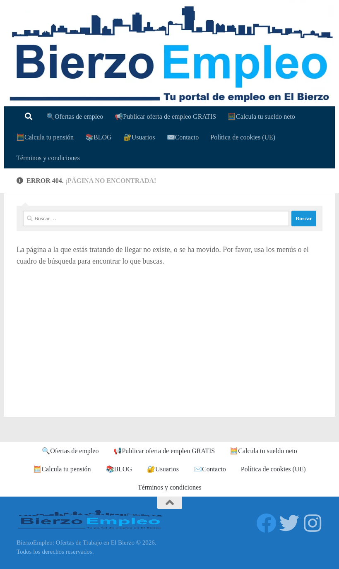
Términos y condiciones (48, 157)
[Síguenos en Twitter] (289, 523)
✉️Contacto (183, 137)
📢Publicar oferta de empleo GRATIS (165, 116)
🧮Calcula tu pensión (45, 137)
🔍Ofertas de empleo (74, 116)
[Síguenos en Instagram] (312, 523)
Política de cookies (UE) (242, 137)
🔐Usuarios (139, 137)
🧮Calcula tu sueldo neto (261, 116)
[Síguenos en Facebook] (266, 523)
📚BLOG (98, 137)
